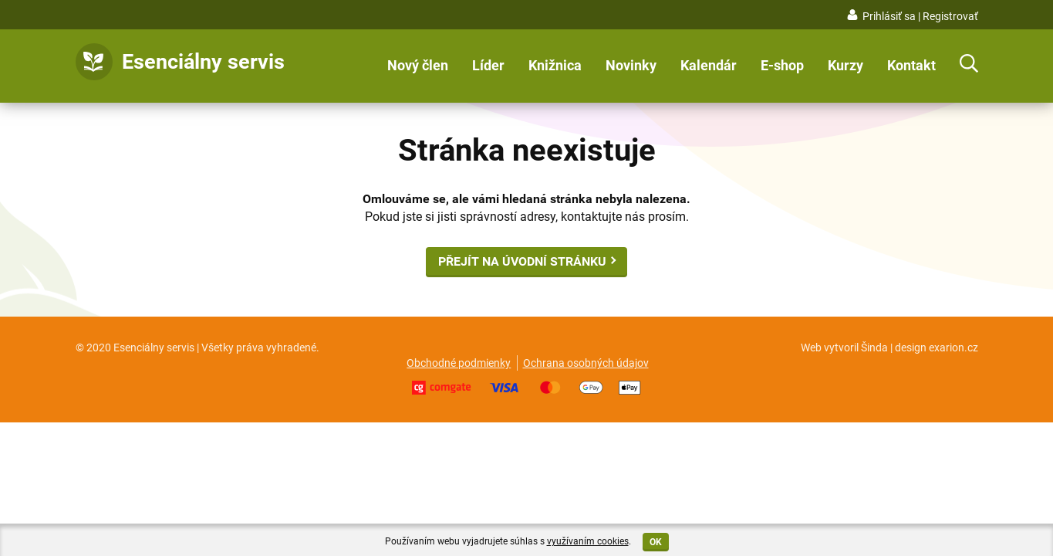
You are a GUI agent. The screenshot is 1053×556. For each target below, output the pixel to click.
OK (656, 542)
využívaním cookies (588, 541)
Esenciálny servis (203, 61)
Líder (488, 65)
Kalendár (708, 65)
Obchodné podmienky (459, 363)
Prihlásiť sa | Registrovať (920, 16)
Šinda (874, 347)
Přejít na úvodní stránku (522, 261)
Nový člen (417, 65)
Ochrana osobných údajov (586, 363)
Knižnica (555, 65)
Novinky (631, 65)
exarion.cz (953, 347)
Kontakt (911, 65)
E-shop (782, 65)
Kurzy (845, 65)
